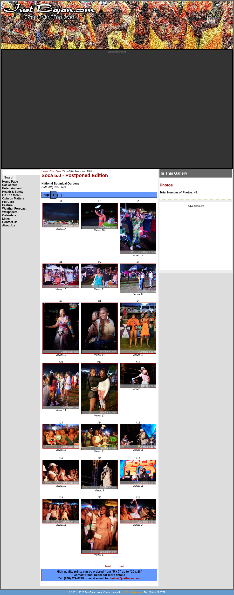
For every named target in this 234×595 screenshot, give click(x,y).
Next (108, 566)
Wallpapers (10, 212)
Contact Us (9, 222)
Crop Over (55, 171)
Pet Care (8, 202)
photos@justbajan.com (124, 578)
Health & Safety (12, 191)
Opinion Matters (13, 198)
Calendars (9, 215)
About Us (8, 225)
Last (121, 566)
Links (6, 218)
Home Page (10, 181)
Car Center (9, 185)
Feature (7, 205)
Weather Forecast (14, 208)
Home (44, 171)
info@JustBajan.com (132, 592)
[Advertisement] (57, 110)
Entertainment (12, 188)
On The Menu (11, 195)
